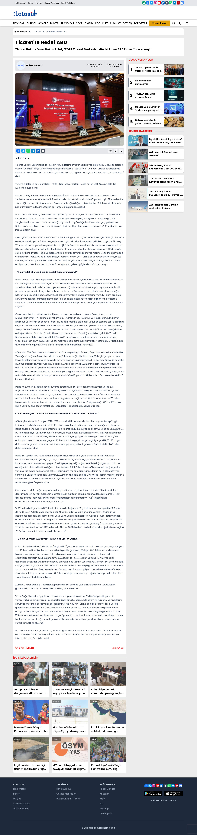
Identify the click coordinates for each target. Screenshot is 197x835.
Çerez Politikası (52, 3)
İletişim (39, 3)
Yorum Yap (117, 648)
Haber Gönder (107, 788)
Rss (101, 803)
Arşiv (102, 798)
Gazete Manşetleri (66, 793)
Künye (31, 3)
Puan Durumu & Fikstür (68, 798)
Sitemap (104, 808)
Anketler (104, 793)
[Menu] (173, 23)
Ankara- (19, 158)
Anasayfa (20, 31)
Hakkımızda (20, 3)
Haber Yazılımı (168, 800)
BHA (26, 158)
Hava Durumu (63, 788)
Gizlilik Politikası (68, 3)
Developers (106, 813)
